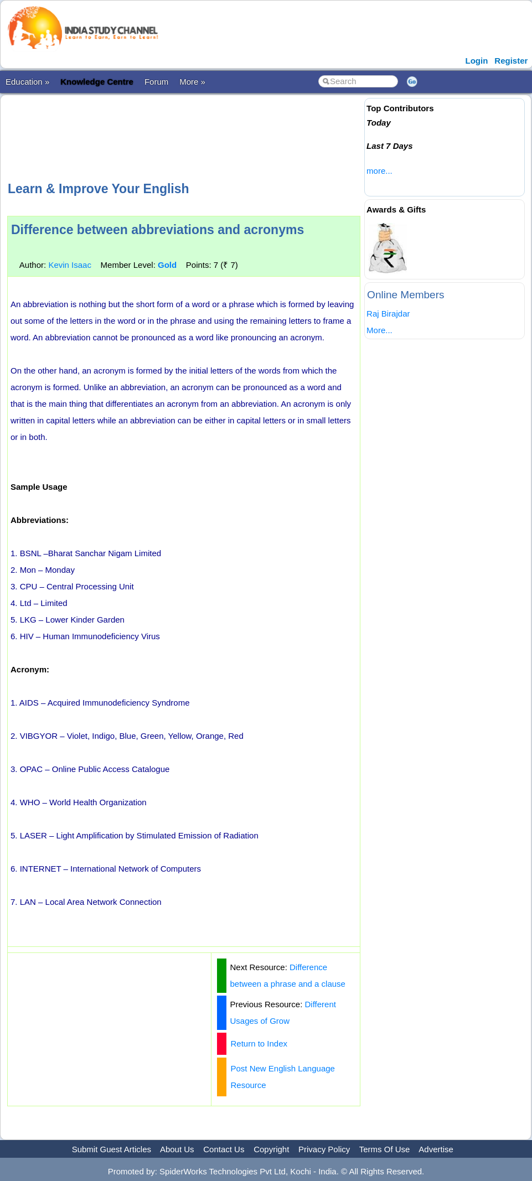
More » (192, 81)
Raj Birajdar (388, 313)
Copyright (271, 1149)
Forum (156, 81)
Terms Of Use (384, 1149)
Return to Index (258, 1043)
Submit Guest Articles (111, 1149)
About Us (177, 1149)
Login (477, 60)
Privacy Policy (324, 1149)
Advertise (436, 1149)
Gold (167, 265)
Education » (27, 81)
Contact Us (223, 1149)
